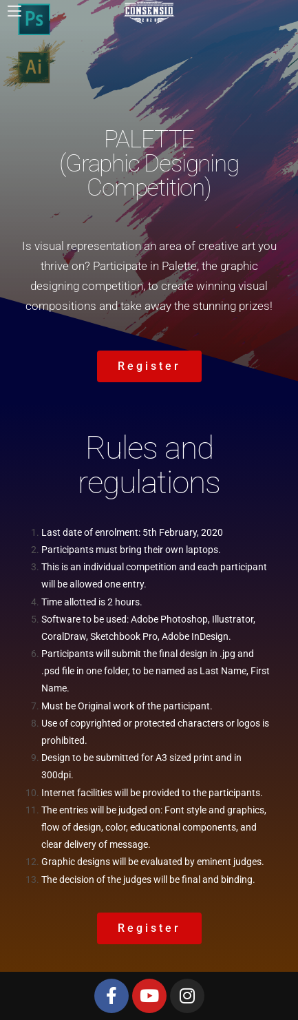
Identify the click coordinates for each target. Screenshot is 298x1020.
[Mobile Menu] (14, 10)
